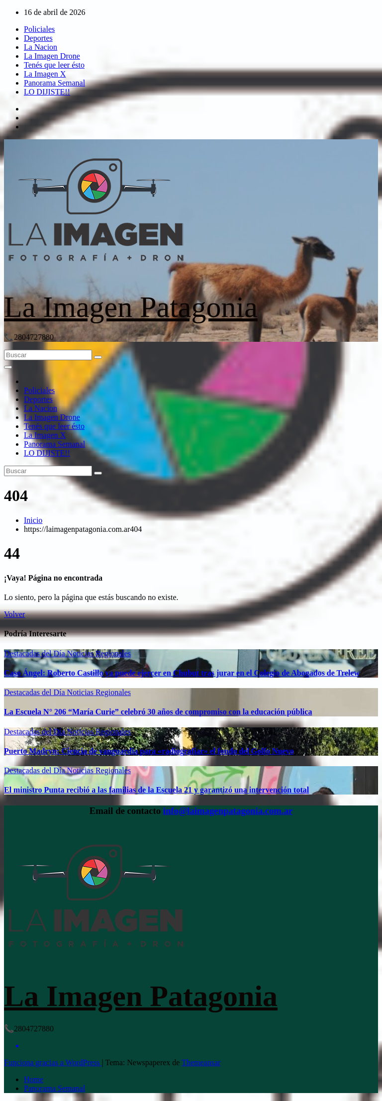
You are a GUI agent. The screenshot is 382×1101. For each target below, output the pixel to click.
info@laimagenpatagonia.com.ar (228, 810)
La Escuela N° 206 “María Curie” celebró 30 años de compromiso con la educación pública (158, 711)
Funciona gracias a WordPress (53, 1062)
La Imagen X (45, 74)
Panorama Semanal (54, 83)
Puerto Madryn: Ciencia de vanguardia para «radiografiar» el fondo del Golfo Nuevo (149, 751)
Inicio (33, 520)
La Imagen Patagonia (131, 307)
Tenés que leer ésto (54, 65)
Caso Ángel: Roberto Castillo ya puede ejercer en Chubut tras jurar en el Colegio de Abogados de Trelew (182, 673)
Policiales (39, 29)
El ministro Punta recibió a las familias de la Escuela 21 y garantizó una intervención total (156, 790)
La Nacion (40, 47)
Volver (14, 614)
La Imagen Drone (52, 56)
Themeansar (201, 1062)
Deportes (38, 38)
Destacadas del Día (35, 653)
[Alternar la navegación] (8, 367)
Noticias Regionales (99, 653)
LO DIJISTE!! (47, 92)
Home (33, 1079)
